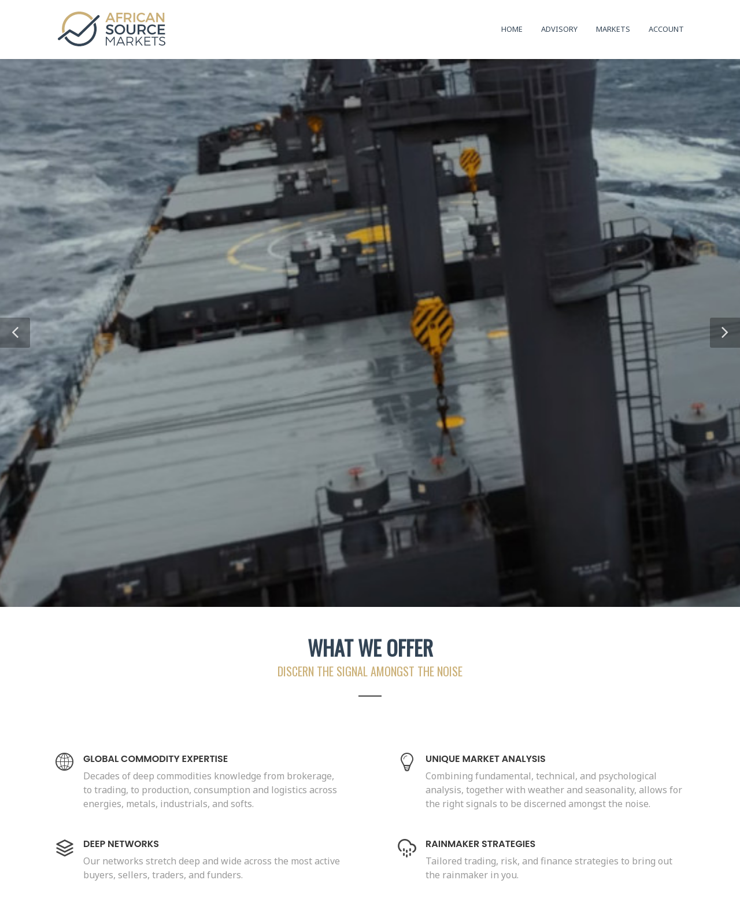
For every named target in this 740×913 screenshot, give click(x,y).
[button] (15, 333)
